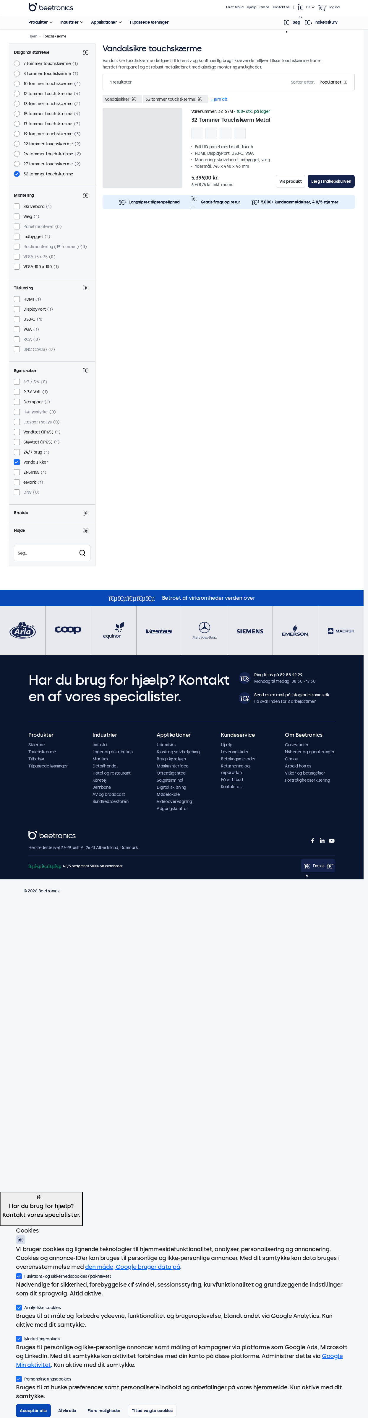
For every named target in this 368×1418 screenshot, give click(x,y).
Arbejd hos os (298, 766)
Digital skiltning (171, 787)
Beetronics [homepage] (50, 7)
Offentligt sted (171, 773)
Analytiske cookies (38, 1307)
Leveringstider (235, 752)
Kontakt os (281, 7)
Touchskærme (42, 752)
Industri (100, 745)
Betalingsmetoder (238, 759)
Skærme (36, 745)
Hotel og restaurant (112, 773)
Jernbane (102, 787)
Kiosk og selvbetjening (178, 752)
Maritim (100, 759)
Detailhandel (105, 766)
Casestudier (297, 745)
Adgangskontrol (172, 808)
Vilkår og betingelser (305, 773)
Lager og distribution (113, 752)
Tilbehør (36, 759)
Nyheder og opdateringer (310, 752)
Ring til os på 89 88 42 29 (278, 675)
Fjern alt (219, 99)
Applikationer (104, 22)
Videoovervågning (174, 801)
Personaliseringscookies (43, 1378)
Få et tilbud (234, 7)
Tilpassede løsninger (148, 22)
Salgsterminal (170, 780)
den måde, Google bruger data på (132, 1267)
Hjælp (251, 7)
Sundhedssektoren (110, 801)
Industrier (69, 22)
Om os (264, 7)
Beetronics (38, 834)
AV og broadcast (109, 794)
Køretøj (99, 780)
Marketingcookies (37, 1338)
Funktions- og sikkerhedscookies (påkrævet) (63, 1275)
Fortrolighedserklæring (307, 780)
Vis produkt (290, 181)
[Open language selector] (305, 7)
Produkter (38, 22)
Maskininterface (173, 766)
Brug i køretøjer (172, 759)
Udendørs (166, 745)
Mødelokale (168, 794)
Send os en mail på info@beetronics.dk (291, 695)
